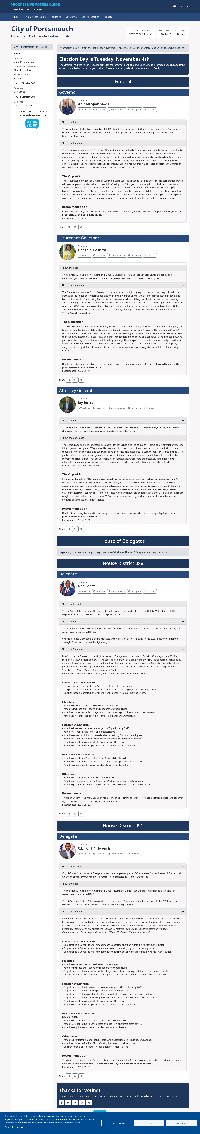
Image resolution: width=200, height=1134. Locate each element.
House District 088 (24, 83)
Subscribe (180, 6)
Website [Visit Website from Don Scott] (84, 591)
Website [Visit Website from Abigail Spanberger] (84, 109)
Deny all (148, 1123)
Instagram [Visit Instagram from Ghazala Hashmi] (134, 255)
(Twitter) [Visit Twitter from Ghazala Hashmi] (149, 255)
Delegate (68, 574)
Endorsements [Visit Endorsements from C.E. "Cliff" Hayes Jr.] (117, 853)
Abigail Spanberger (94, 104)
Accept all (181, 1123)
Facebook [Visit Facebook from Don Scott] (99, 591)
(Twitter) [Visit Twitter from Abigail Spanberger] (149, 109)
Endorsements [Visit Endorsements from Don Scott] (117, 591)
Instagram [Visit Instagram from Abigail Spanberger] (134, 109)
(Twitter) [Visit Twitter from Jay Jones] (149, 407)
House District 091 (24, 97)
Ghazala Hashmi (92, 249)
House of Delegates (123, 541)
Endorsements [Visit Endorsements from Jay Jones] (117, 407)
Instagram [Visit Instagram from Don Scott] (134, 591)
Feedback (56, 17)
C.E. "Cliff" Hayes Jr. (94, 848)
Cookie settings (116, 1123)
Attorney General (75, 390)
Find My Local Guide (35, 17)
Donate (108, 17)
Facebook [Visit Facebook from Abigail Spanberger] (99, 109)
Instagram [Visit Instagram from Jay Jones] (134, 407)
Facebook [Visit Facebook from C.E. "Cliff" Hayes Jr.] (99, 853)
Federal (17, 53)
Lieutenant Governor (79, 238)
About (16, 17)
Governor (68, 92)
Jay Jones (85, 402)
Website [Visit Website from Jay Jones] (84, 407)
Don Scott (86, 586)
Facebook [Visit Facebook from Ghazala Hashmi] (99, 255)
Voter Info (71, 17)
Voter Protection (90, 17)
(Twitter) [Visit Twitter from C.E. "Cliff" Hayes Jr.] (134, 853)
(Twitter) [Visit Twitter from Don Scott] (149, 591)
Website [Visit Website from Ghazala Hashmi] (84, 255)
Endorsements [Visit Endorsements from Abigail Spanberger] (117, 109)
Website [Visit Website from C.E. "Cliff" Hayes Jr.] (84, 853)
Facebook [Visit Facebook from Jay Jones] (99, 407)
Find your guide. (59, 36)
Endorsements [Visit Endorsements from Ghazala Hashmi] (117, 255)
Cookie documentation (15, 1127)
